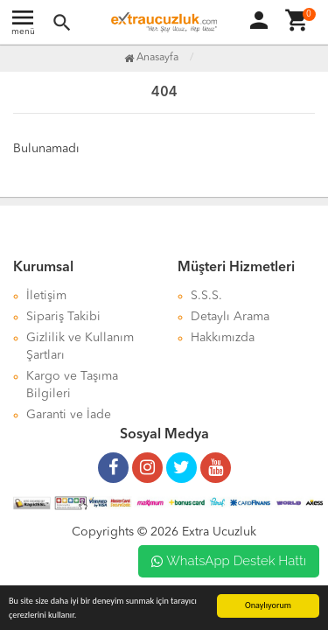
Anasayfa (151, 57)
